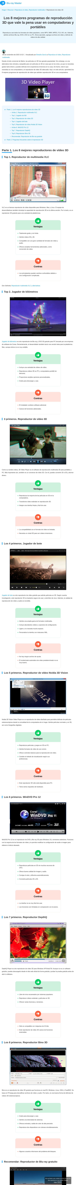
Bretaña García (41, 54)
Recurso (10, 10)
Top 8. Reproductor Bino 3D (21, 133)
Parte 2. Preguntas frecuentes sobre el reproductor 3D (25, 140)
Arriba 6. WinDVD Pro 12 (20, 127)
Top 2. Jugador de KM (19, 115)
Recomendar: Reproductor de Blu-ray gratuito (27, 136)
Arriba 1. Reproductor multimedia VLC (24, 112)
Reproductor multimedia (37, 10)
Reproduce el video (21, 10)
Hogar (4, 10)
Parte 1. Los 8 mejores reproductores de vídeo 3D (23, 109)
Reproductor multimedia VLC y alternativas (25, 285)
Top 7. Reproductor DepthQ (21, 130)
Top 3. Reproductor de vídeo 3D (22, 118)
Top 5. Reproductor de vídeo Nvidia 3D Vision (27, 124)
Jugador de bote (7, 595)
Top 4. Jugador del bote (19, 121)
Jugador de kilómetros (9, 341)
